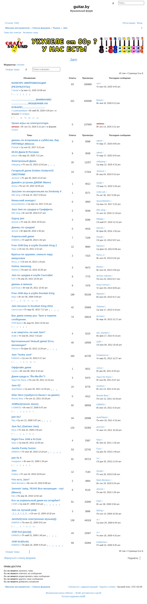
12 (32, 301)
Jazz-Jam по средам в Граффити (31, 209)
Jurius (99, 368)
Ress (13, 430)
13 (37, 301)
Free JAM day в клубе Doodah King (33, 293)
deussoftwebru (18, 204)
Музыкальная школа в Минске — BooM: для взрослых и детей (73, 593)
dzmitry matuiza (103, 276)
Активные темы (30, 32)
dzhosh (14, 231)
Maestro (100, 294)
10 (24, 301)
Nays (13, 249)
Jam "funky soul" (21, 354)
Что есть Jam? (20, 479)
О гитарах (24, 114)
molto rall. (101, 192)
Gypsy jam (17, 218)
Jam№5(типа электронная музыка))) (33, 519)
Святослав (16, 309)
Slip (13, 420)
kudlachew (101, 542)
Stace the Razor (19, 380)
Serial (15, 90)
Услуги (14, 130)
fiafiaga (99, 219)
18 (21, 118)
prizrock (100, 427)
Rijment (100, 246)
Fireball (14, 147)
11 (28, 301)
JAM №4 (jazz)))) (21, 531)
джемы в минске (21, 284)
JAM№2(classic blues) (24, 404)
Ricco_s (15, 262)
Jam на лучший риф (24, 510)
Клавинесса (102, 355)
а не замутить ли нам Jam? (28, 332)
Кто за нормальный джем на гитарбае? (35, 500)
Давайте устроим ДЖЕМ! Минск (31, 182)
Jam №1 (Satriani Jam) (25, 426)
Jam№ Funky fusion (23, 448)
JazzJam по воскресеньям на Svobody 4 (36, 191)
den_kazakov (102, 333)
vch (98, 83)
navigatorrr (16, 461)
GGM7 (99, 183)
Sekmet (15, 348)
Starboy (15, 270)
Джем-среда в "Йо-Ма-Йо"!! (28, 376)
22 (37, 118)
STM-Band (16, 323)
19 (25, 118)
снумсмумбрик (20, 110)
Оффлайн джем (21, 367)
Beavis (99, 100)
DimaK (99, 237)
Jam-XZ (16, 385)
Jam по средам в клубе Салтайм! (32, 275)
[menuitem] (16, 23)
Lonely (14, 371)
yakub (99, 140)
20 (29, 118)
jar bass (100, 316)
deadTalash (16, 389)
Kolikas (14, 474)
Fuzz (98, 448)
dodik (13, 336)
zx (97, 458)
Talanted (100, 306)
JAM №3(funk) (20, 541)
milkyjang (15, 164)
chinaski (20, 65)
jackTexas (16, 288)
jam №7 (16, 416)
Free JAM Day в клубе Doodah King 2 (34, 245)
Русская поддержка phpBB (73, 596)
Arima (14, 186)
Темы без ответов (12, 32)
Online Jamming (21, 266)
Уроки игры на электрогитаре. (30, 123)
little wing (15, 195)
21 (33, 118)
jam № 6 (16, 457)
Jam (73, 60)
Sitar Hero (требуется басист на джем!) (35, 395)
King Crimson (102, 285)
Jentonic (15, 178)
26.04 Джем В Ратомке (25, 152)
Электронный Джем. (24, 161)
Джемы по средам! (23, 227)
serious (15, 127)
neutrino (100, 386)
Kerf (13, 279)
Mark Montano (18, 483)
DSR (98, 342)
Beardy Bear (17, 398)
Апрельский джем (22, 236)
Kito (13, 496)
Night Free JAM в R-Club (26, 439)
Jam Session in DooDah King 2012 (32, 306)
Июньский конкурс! (23, 200)
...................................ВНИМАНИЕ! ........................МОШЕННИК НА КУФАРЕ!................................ (31, 103)
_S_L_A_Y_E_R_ (19, 513)
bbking (99, 510)
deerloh (15, 222)
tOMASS (15, 240)
